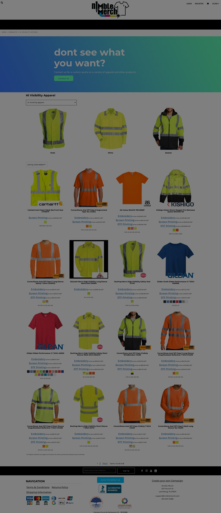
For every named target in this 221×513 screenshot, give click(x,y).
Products (13, 32)
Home (4, 32)
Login (189, 4)
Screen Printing (38, 217)
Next (105, 463)
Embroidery (81, 217)
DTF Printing (125, 224)
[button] (96, 503)
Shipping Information (38, 492)
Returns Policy (60, 487)
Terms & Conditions (37, 487)
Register (199, 4)
